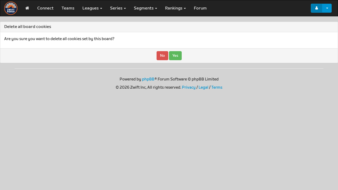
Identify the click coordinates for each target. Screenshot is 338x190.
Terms (216, 87)
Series (118, 8)
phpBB (148, 79)
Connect (45, 8)
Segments (145, 8)
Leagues (92, 8)
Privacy (189, 87)
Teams (68, 8)
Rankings (175, 8)
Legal (203, 87)
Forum (200, 8)
